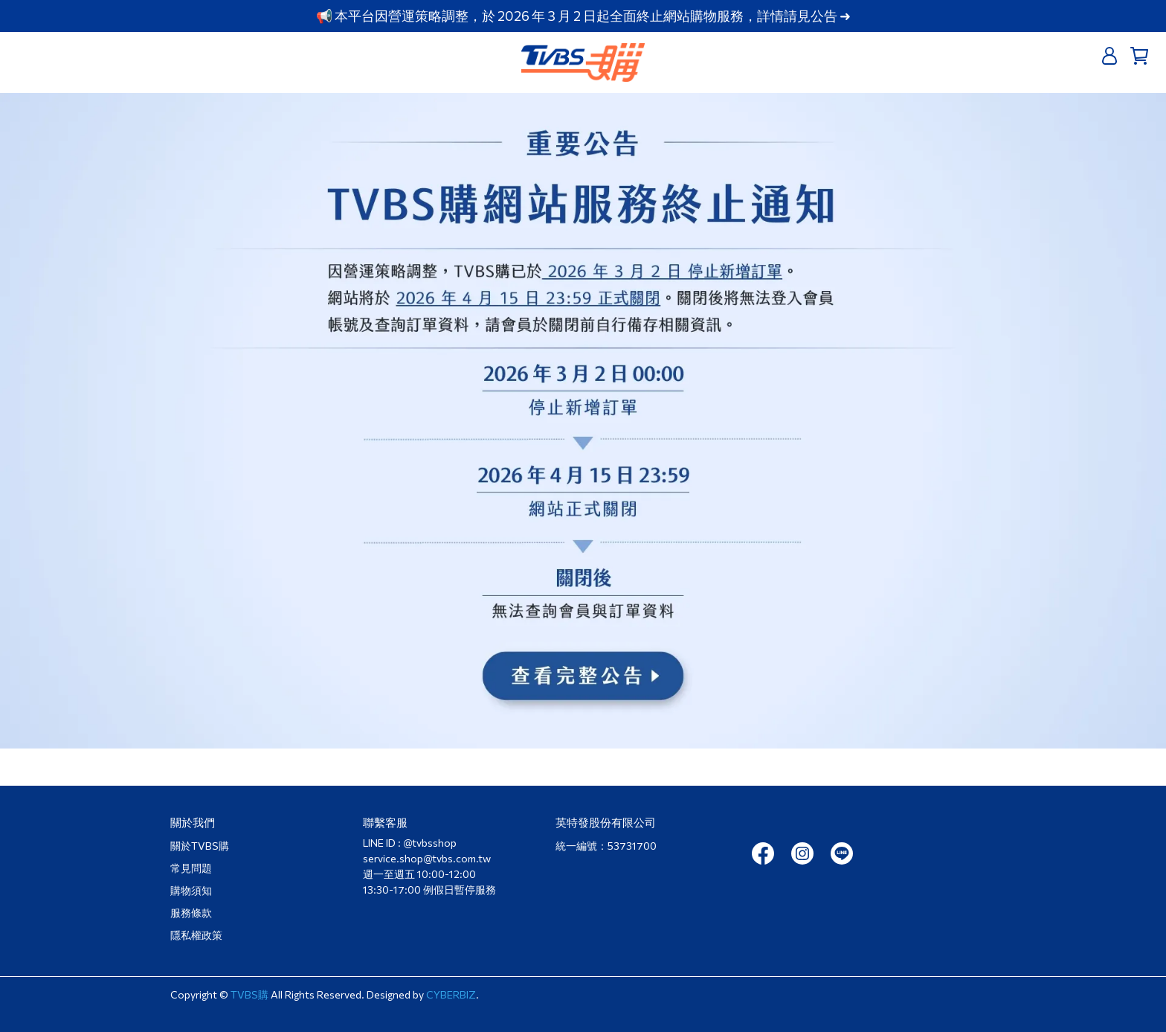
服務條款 (191, 912)
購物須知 (191, 890)
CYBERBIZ (451, 994)
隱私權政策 (196, 935)
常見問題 (191, 868)
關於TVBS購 (199, 845)
